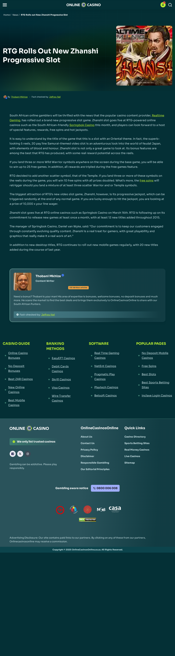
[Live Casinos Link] (132, 456)
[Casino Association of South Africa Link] (115, 510)
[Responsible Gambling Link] (95, 463)
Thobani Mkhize (19, 97)
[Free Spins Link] (154, 366)
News (15, 15)
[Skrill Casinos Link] (61, 379)
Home (6, 15)
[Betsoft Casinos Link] (106, 395)
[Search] (170, 5)
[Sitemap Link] (129, 463)
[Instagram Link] (28, 454)
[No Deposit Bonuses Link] (18, 368)
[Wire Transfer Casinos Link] (61, 398)
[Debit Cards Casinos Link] (61, 369)
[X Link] (20, 454)
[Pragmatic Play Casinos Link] (106, 377)
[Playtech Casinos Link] (106, 387)
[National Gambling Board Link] (101, 510)
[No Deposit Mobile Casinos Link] (154, 355)
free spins (146, 180)
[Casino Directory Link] (135, 437)
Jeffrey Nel (54, 97)
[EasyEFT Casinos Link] (61, 358)
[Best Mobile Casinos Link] (18, 403)
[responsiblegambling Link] (74, 510)
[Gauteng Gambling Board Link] (87, 510)
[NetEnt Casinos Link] (106, 366)
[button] (5, 4)
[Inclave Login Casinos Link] (154, 395)
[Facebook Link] (13, 454)
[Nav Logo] (83, 5)
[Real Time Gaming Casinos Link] (106, 355)
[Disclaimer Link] (87, 456)
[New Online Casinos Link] (18, 390)
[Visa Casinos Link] (61, 387)
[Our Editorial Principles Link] (95, 469)
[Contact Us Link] (88, 443)
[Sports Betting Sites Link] (137, 443)
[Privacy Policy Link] (89, 450)
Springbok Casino (82, 125)
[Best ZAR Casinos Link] (18, 379)
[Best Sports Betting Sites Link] (154, 385)
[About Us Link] (86, 437)
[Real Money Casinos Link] (136, 450)
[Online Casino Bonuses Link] (18, 355)
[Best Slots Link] (154, 374)
